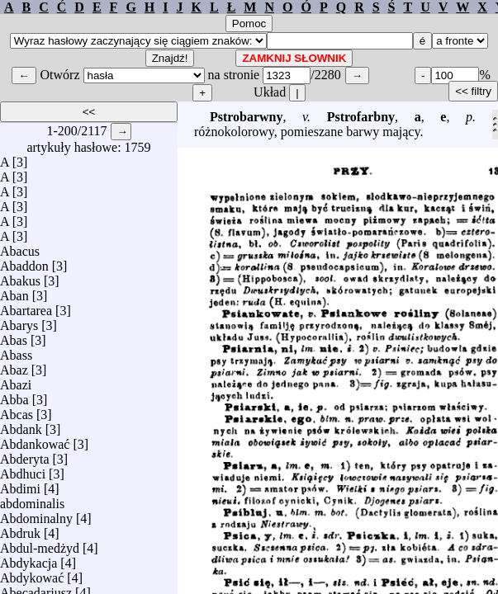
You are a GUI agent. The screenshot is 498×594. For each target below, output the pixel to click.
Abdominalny (36, 514)
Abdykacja (28, 559)
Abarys (19, 321)
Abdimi (20, 485)
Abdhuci (22, 470)
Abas (13, 336)
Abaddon (24, 262)
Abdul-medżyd (39, 544)
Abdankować (34, 440)
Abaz (14, 366)
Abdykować (32, 574)
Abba (14, 396)
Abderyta (25, 455)
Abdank (21, 425)
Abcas (16, 410)
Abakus (20, 277)
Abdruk (20, 529)
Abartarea (26, 306)
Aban (14, 292)
